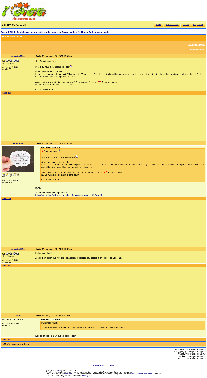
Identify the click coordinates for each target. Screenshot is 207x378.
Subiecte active (172, 25)
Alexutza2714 (18, 56)
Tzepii (18, 315)
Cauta (158, 25)
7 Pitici (58, 370)
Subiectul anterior (196, 45)
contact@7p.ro (87, 376)
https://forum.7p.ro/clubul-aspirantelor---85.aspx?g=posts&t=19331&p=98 (68, 195)
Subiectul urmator (196, 49)
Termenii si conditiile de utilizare (141, 374)
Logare (186, 25)
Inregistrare (198, 25)
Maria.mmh (18, 143)
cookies (68, 374)
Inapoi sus (6, 93)
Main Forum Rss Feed (103, 365)
